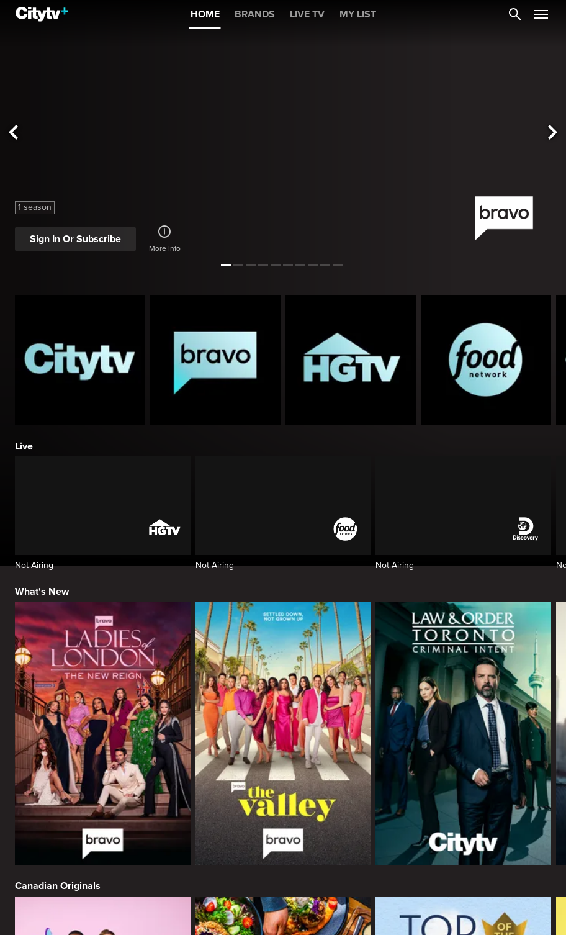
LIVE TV (307, 14)
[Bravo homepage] (215, 360)
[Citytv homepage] (80, 360)
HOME (205, 14)
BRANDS (255, 14)
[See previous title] (13, 133)
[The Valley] (283, 733)
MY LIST (357, 14)
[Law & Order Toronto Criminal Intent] (463, 733)
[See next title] (552, 133)
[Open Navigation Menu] (541, 14)
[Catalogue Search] (515, 14)
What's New (42, 591)
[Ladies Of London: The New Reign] (103, 733)
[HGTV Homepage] (350, 360)
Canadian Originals (58, 886)
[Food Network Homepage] (486, 360)
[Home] (42, 14)
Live (24, 446)
